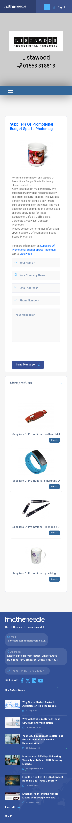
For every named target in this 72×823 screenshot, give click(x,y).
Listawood (36, 57)
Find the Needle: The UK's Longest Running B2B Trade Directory (42, 779)
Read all (12, 807)
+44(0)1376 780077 (32, 670)
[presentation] (36, 350)
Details (54, 440)
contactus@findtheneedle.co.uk (27, 640)
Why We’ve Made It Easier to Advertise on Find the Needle (39, 704)
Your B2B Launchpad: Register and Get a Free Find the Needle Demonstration (42, 739)
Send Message (28, 364)
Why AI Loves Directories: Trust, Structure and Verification (41, 720)
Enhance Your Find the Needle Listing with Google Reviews (40, 795)
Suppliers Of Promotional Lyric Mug (34, 573)
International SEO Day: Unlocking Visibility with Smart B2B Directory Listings (42, 760)
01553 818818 (36, 66)
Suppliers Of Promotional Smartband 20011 (38, 480)
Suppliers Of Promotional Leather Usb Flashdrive (42, 434)
